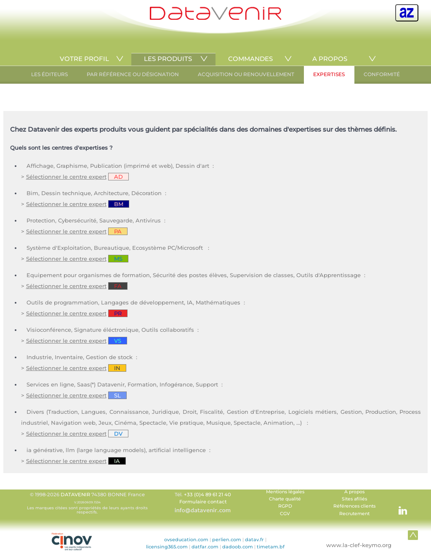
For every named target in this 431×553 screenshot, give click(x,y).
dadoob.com (237, 547)
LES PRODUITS (168, 59)
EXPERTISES (329, 74)
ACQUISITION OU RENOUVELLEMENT (246, 74)
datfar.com (205, 547)
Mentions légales (285, 492)
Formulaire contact (203, 502)
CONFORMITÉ (382, 74)
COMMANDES (250, 59)
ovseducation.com (186, 539)
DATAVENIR (75, 494)
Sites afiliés (354, 499)
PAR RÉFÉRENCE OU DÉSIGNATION (133, 74)
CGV (285, 513)
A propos (354, 492)
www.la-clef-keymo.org (358, 545)
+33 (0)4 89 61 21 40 (207, 494)
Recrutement (354, 513)
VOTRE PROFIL (84, 59)
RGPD (285, 506)
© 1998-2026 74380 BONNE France (87, 503)
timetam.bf (271, 547)
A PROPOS (329, 59)
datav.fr (254, 539)
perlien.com (226, 539)
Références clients (354, 506)
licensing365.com (167, 547)
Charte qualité (285, 499)
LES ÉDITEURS (49, 74)
